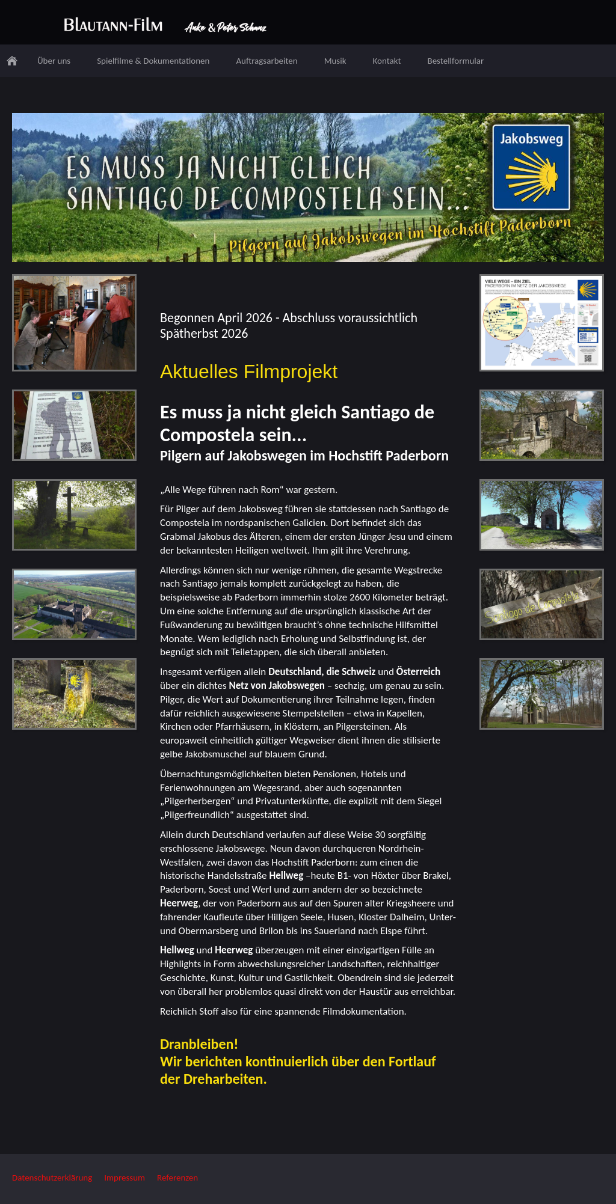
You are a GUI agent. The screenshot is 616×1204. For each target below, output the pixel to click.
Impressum (124, 1177)
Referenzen (177, 1177)
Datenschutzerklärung (52, 1177)
